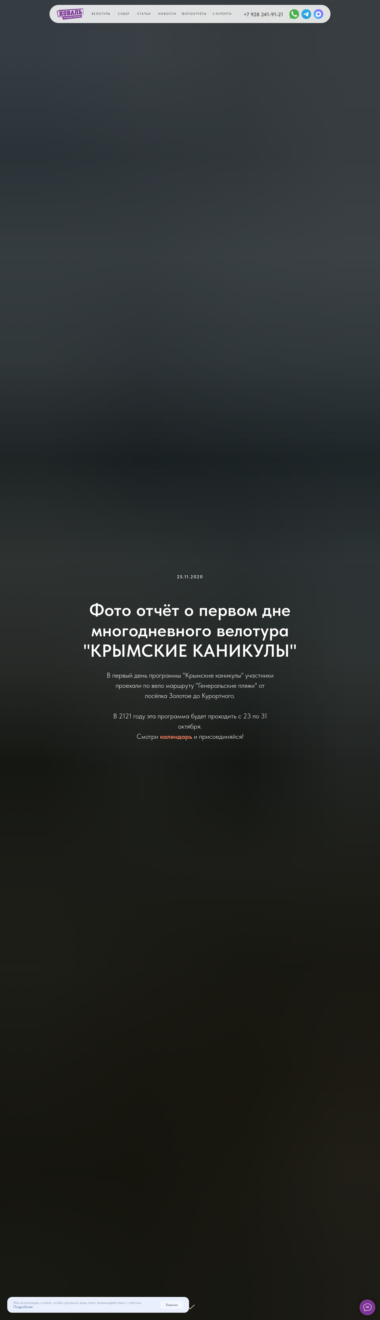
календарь (176, 736)
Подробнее (23, 1306)
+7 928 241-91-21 (263, 14)
